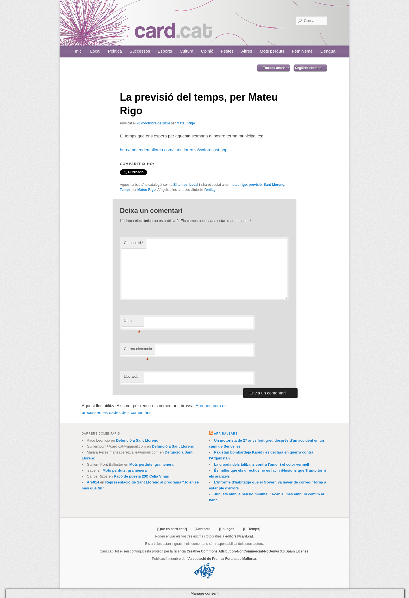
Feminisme (302, 51)
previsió (255, 185)
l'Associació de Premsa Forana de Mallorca (221, 559)
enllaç (211, 190)
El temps (180, 185)
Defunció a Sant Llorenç (137, 440)
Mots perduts (272, 51)
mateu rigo (238, 185)
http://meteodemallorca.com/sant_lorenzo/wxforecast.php (173, 149)
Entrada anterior (273, 68)
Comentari (133, 243)
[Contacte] (203, 529)
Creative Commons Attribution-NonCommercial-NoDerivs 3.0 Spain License (247, 551)
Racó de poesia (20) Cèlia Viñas (141, 476)
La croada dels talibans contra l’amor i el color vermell (261, 464)
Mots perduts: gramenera (151, 464)
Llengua (327, 51)
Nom (132, 322)
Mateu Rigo (186, 123)
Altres (246, 51)
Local (95, 51)
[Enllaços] (227, 529)
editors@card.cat (239, 536)
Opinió (207, 51)
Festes (227, 51)
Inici (79, 51)
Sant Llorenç (274, 185)
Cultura (186, 51)
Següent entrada (310, 68)
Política (115, 51)
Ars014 (93, 482)
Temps (125, 190)
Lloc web (131, 376)
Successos (140, 51)
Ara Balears (225, 433)
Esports (165, 51)
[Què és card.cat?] (172, 529)
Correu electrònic (138, 350)
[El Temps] (251, 529)
